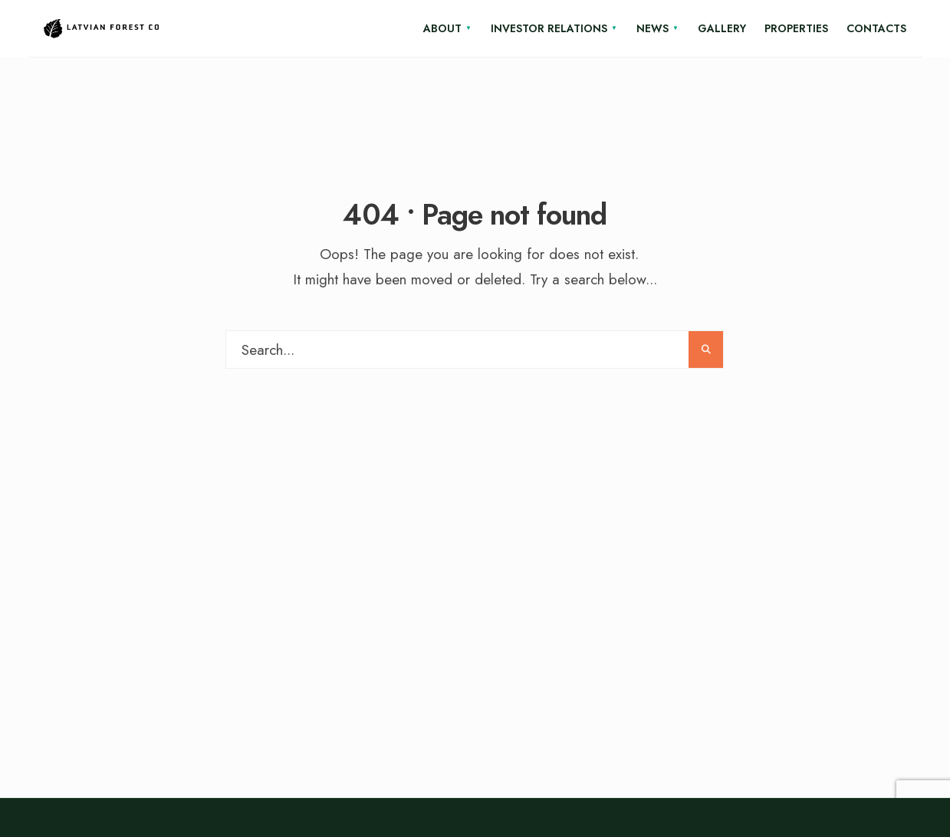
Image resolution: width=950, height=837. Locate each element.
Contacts (876, 28)
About (442, 28)
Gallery (722, 28)
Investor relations (549, 28)
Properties (796, 28)
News (652, 28)
